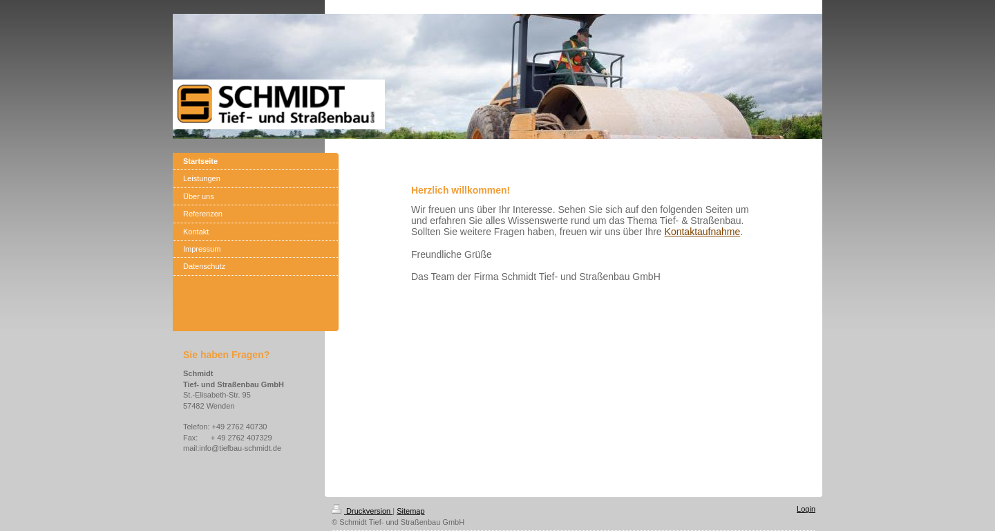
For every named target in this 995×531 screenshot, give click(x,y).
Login (806, 509)
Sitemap (410, 511)
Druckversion (362, 511)
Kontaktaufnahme (703, 231)
